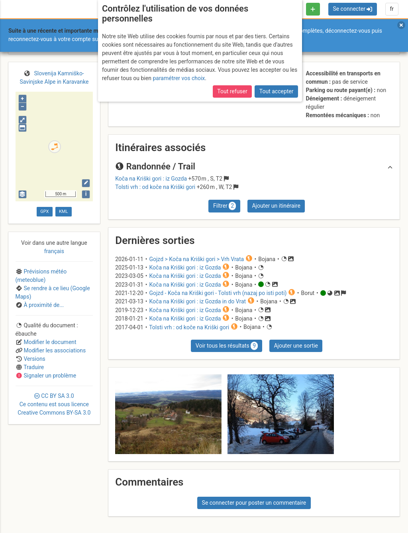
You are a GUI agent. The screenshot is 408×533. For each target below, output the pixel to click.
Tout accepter (276, 91)
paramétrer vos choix (179, 78)
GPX (44, 211)
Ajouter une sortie (296, 345)
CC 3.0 (54, 404)
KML (63, 211)
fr (392, 9)
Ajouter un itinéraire (276, 206)
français (54, 251)
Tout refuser (232, 91)
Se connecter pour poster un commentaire (254, 503)
